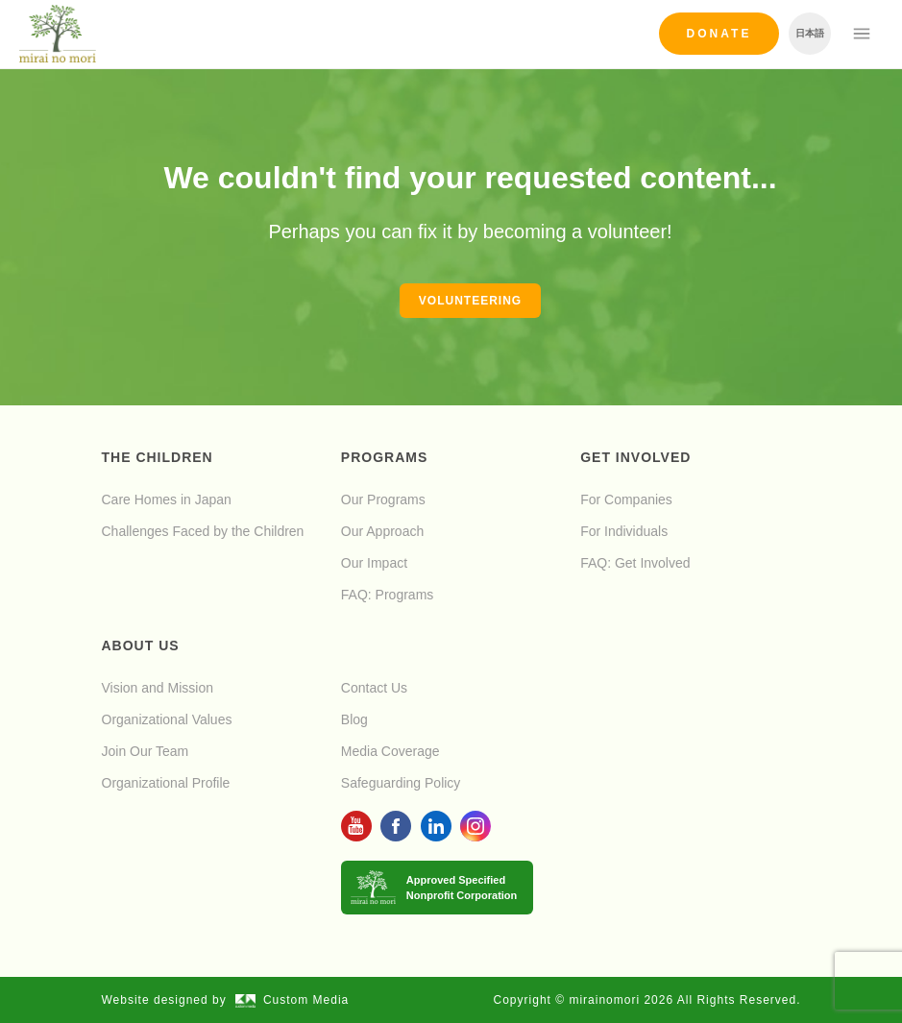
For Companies (626, 499)
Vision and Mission (157, 687)
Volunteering (470, 300)
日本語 (809, 33)
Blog (354, 719)
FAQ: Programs (387, 594)
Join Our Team (145, 751)
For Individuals (624, 531)
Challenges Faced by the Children (203, 531)
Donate (719, 33)
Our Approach (382, 531)
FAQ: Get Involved (635, 563)
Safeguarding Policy (401, 783)
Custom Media (292, 1000)
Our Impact (374, 563)
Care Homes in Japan (167, 499)
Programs (384, 457)
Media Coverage (390, 751)
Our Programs (383, 499)
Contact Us (374, 687)
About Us (141, 645)
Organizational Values (167, 719)
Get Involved (635, 457)
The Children (157, 457)
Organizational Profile (166, 783)
